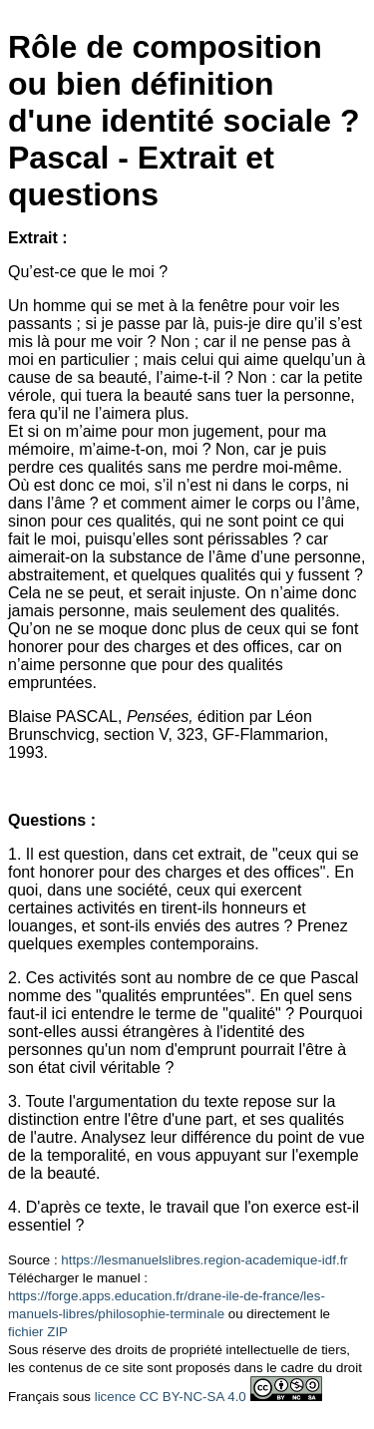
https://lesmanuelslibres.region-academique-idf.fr (204, 1259)
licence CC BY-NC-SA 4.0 (170, 1396)
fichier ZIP (38, 1331)
